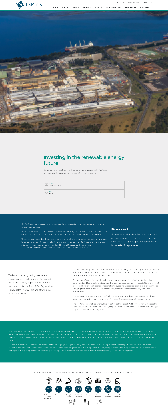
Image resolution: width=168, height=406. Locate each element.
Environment (130, 7)
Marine (65, 7)
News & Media (133, 2)
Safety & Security (113, 7)
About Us (120, 2)
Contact (146, 2)
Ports (55, 7)
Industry (75, 7)
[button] (151, 2)
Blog (51, 193)
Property (87, 7)
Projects (98, 7)
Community (145, 7)
